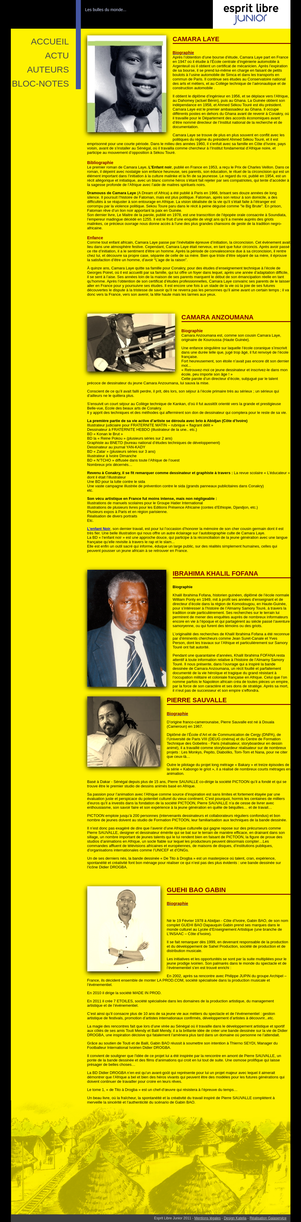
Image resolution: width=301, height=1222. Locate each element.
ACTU (57, 55)
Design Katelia (235, 1218)
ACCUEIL (50, 41)
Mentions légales (207, 1218)
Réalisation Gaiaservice (267, 1218)
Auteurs (48, 69)
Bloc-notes (40, 83)
